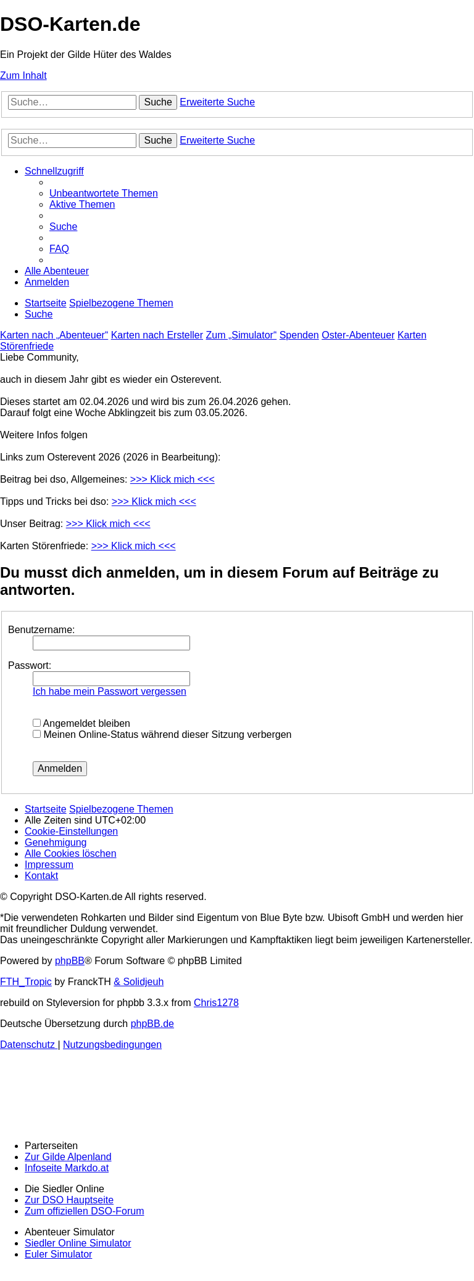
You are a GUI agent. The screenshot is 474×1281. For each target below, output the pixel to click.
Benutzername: (41, 629)
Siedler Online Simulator (78, 1243)
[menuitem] (103, 193)
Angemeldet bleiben (81, 723)
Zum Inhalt (23, 75)
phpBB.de (152, 1023)
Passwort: (29, 665)
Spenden (299, 335)
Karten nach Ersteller (157, 335)
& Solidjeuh (139, 981)
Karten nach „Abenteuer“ (54, 335)
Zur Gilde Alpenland (68, 1157)
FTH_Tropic (26, 981)
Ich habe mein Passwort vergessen (109, 691)
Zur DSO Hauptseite (69, 1200)
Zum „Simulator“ (241, 335)
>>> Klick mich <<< (172, 479)
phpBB (70, 961)
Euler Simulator (58, 1254)
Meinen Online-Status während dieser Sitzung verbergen (162, 734)
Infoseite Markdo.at (67, 1168)
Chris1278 (216, 1002)
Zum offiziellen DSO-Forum (84, 1211)
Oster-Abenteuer (358, 335)
